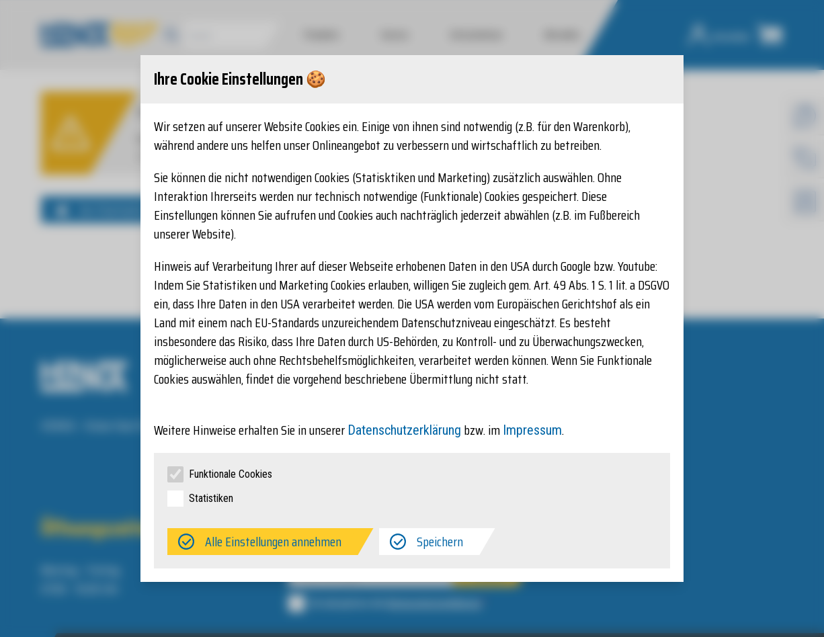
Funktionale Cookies (230, 474)
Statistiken (211, 498)
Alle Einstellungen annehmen (273, 541)
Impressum (532, 430)
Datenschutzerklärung (404, 430)
